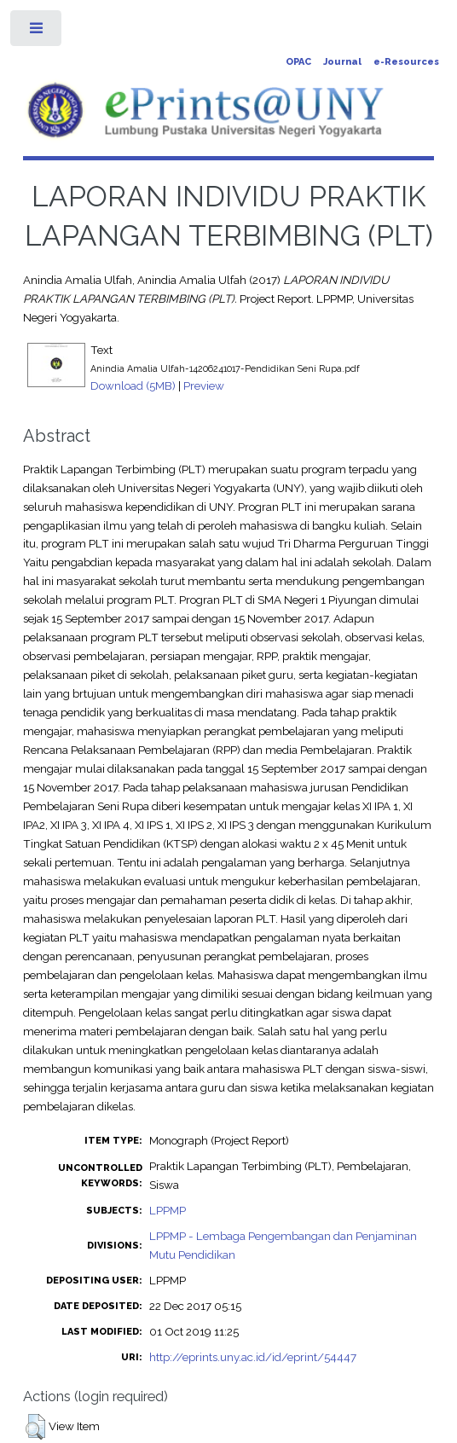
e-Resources (406, 61)
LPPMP (167, 1210)
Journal (342, 61)
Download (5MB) (133, 385)
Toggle (37, 32)
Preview (203, 385)
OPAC (298, 61)
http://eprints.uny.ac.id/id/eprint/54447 (252, 1357)
